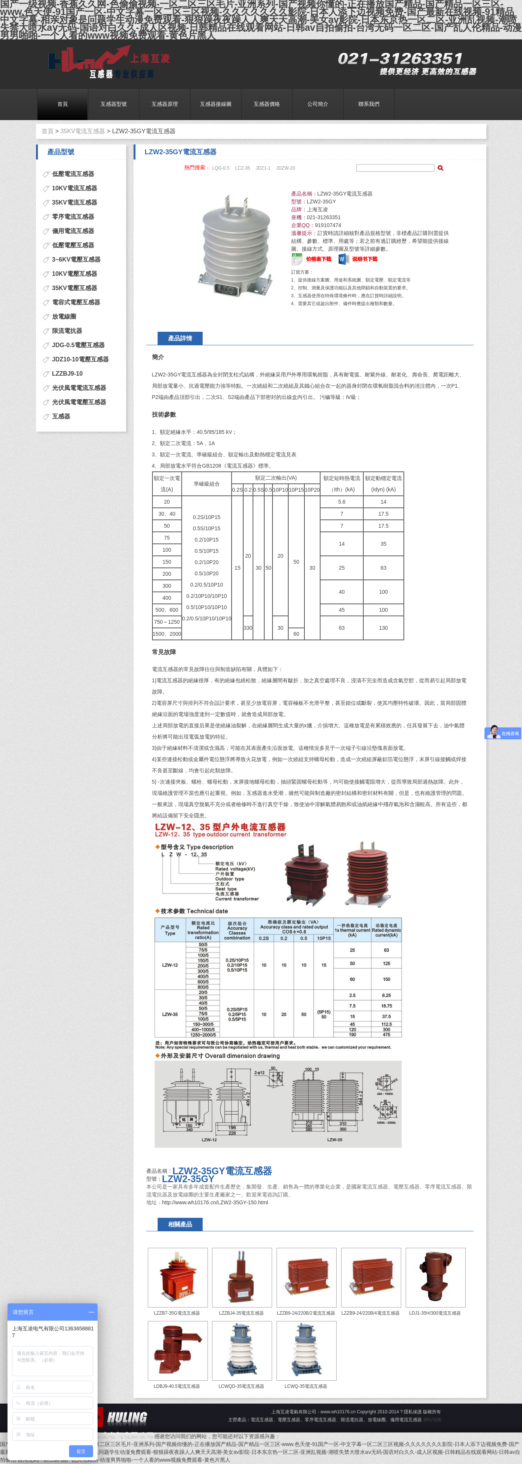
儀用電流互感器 (73, 231)
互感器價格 (267, 104)
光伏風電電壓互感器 (79, 402)
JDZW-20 (285, 168)
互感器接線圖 (216, 104)
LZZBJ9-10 (67, 373)
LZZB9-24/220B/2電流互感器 (306, 1313)
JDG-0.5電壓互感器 (78, 345)
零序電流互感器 (73, 217)
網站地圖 (432, 1419)
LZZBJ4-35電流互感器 (241, 1313)
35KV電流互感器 (82, 131)
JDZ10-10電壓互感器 (80, 359)
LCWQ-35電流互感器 (306, 1386)
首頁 (62, 104)
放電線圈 (64, 316)
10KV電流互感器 (74, 188)
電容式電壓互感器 (76, 302)
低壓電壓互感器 (73, 245)
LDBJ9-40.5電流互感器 (177, 1386)
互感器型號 (114, 104)
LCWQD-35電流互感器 (241, 1386)
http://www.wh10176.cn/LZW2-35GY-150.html (215, 1202)
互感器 (61, 416)
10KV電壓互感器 (74, 274)
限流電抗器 (67, 331)
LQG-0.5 (221, 168)
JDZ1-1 (263, 168)
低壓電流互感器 (73, 174)
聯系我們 (368, 104)
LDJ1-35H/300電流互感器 (434, 1313)
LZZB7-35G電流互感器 (177, 1313)
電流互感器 (106, 62)
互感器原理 (165, 104)
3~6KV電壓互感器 (76, 259)
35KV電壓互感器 (74, 288)
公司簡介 (317, 104)
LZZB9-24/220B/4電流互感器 (370, 1313)
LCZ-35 (242, 168)
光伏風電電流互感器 (79, 388)
